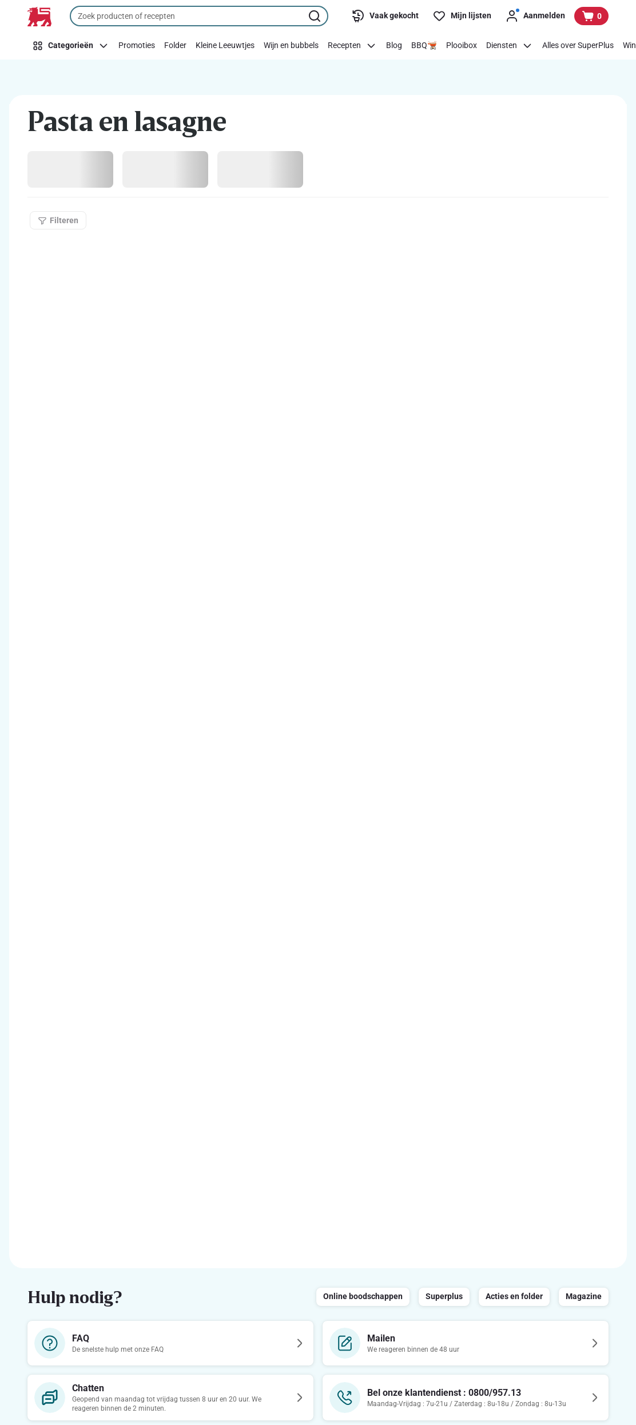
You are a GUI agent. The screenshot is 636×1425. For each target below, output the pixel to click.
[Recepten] (352, 45)
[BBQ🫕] (424, 45)
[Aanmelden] (535, 16)
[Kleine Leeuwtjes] (225, 45)
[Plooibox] (462, 46)
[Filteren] (58, 220)
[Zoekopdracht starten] (315, 16)
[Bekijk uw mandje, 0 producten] (591, 16)
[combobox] (199, 16)
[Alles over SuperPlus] (578, 46)
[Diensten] (510, 45)
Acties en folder (514, 1296)
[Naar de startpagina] (39, 17)
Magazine (584, 1296)
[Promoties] (137, 45)
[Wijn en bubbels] (291, 45)
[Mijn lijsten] (462, 16)
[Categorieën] (70, 45)
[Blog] (394, 45)
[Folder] (175, 45)
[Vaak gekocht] (385, 16)
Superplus (444, 1296)
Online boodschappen (363, 1296)
